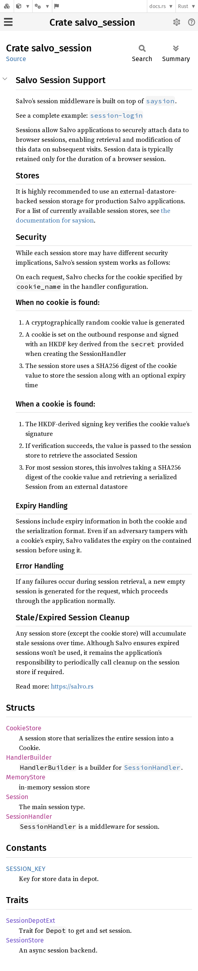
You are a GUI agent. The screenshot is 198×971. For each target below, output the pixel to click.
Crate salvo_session (92, 22)
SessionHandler (29, 816)
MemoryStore (25, 777)
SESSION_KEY (25, 869)
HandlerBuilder (29, 757)
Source (16, 59)
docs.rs (157, 6)
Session (17, 797)
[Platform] (42, 6)
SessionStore (25, 940)
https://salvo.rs (72, 686)
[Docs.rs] (7, 6)
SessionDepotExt (30, 920)
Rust (183, 6)
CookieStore (23, 728)
